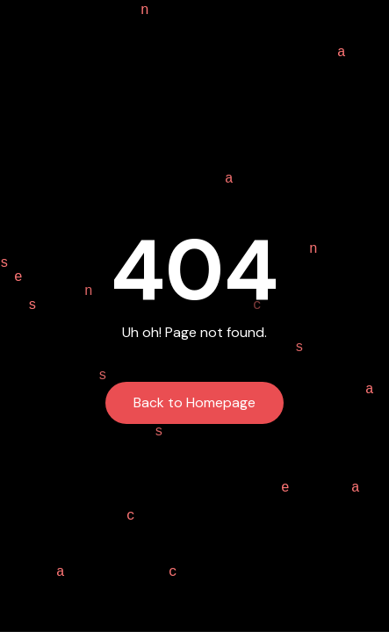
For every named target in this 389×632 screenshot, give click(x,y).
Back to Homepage (194, 402)
